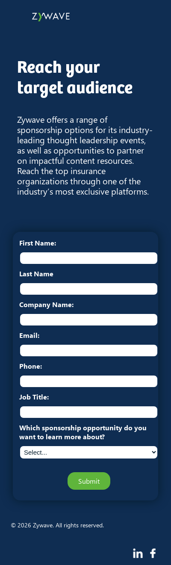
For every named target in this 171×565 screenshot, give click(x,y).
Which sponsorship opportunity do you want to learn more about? (83, 432)
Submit (89, 480)
